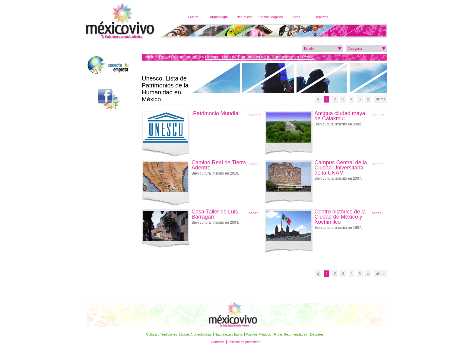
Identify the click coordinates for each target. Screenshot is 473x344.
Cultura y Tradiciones (161, 334)
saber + (255, 115)
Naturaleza (244, 17)
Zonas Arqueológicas (195, 334)
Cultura (193, 17)
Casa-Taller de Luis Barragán (215, 214)
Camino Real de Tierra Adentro (219, 165)
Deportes (321, 17)
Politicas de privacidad (243, 342)
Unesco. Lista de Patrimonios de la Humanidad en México (259, 57)
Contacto (217, 342)
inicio (149, 57)
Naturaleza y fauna (228, 334)
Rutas (295, 17)
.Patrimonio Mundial (216, 113)
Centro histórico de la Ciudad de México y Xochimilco (340, 217)
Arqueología (219, 17)
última (381, 99)
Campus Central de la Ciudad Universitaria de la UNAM (341, 167)
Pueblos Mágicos (270, 17)
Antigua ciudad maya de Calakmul (340, 116)
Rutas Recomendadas (180, 57)
